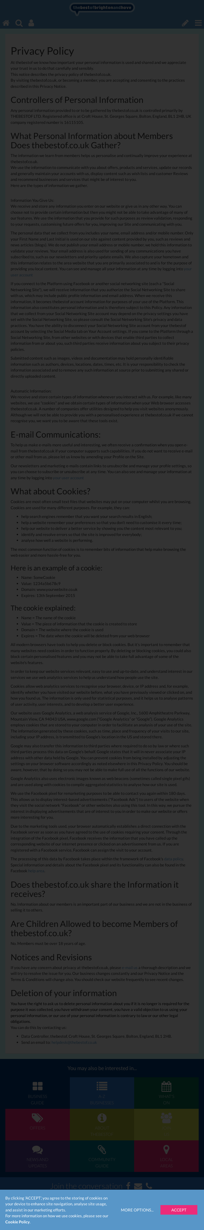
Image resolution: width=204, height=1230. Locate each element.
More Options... (137, 1209)
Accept (178, 1209)
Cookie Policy (17, 1221)
